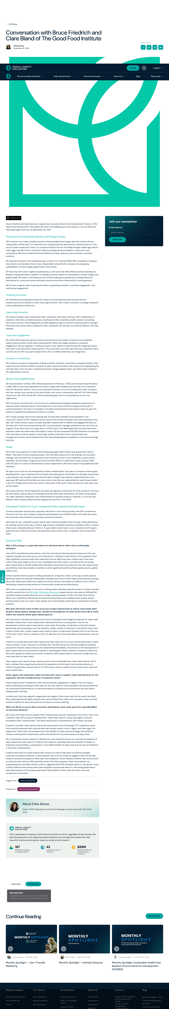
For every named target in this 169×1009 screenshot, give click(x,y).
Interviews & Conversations (28, 789)
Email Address (115, 227)
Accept (78, 1004)
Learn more (16, 884)
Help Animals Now (52, 12)
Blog (135, 12)
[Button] (144, 4)
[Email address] (134, 232)
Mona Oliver (70, 957)
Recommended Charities (17, 12)
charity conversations (27, 781)
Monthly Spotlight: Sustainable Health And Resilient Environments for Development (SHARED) (136, 966)
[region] (84, 1001)
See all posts (154, 916)
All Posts (11, 24)
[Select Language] (158, 4)
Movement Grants (85, 12)
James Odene (17, 957)
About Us (113, 12)
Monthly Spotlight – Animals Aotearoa (81, 962)
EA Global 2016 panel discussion (44, 592)
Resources (155, 12)
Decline (92, 1004)
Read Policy (159, 997)
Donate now (33, 884)
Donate (133, 4)
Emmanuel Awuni (125, 957)
